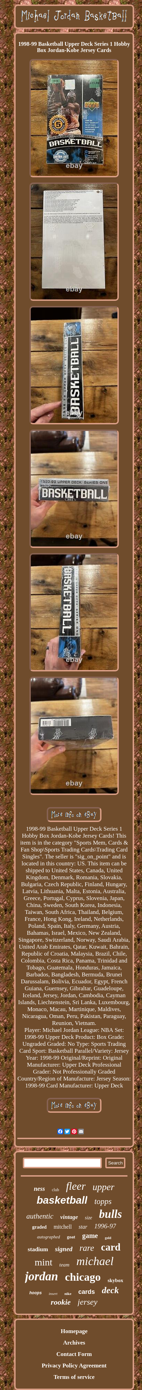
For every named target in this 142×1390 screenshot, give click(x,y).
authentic (39, 1216)
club (55, 1189)
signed (64, 1249)
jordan (41, 1276)
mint (43, 1262)
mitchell (63, 1227)
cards (86, 1291)
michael (95, 1261)
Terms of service (74, 1377)
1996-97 (105, 1226)
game (90, 1235)
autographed (48, 1236)
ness (39, 1188)
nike (67, 1293)
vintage (69, 1217)
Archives (74, 1342)
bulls (110, 1214)
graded (39, 1227)
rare (86, 1248)
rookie (61, 1302)
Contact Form (74, 1354)
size (88, 1217)
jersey (87, 1301)
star (83, 1227)
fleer (76, 1186)
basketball (62, 1200)
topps (103, 1201)
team (64, 1265)
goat (71, 1236)
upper (103, 1187)
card (111, 1247)
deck (110, 1290)
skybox (115, 1280)
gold (108, 1238)
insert (53, 1293)
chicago (83, 1277)
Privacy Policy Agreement (74, 1365)
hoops (35, 1293)
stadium (38, 1249)
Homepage (74, 1331)
